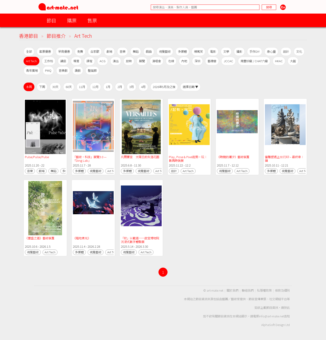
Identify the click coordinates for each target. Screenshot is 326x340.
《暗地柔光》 (82, 238)
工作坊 (48, 61)
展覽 (142, 61)
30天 (55, 87)
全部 (29, 51)
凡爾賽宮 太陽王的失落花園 (140, 157)
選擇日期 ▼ (190, 87)
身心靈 (271, 51)
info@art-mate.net (271, 316)
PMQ (48, 70)
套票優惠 (45, 51)
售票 (92, 20)
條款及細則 (282, 290)
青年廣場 (32, 70)
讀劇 (78, 70)
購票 (72, 20)
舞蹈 (136, 51)
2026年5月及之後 (164, 87)
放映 (129, 61)
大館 (293, 61)
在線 (171, 61)
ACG (102, 61)
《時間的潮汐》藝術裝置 (233, 157)
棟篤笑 (198, 51)
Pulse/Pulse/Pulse (37, 157)
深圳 (197, 61)
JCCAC (228, 61)
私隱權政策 (264, 290)
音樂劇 (63, 70)
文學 (226, 51)
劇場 (109, 51)
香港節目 (28, 35)
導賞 (76, 61)
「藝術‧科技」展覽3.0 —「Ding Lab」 (90, 159)
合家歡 (94, 51)
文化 (299, 51)
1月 (108, 87)
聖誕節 (92, 70)
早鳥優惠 (64, 51)
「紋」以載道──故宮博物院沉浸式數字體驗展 (140, 240)
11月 (82, 87)
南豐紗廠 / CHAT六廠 (254, 61)
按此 (287, 307)
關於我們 (232, 290)
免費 (80, 51)
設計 (286, 51)
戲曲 (149, 51)
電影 (213, 51)
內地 (184, 61)
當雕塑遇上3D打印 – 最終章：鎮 (284, 159)
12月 (95, 87)
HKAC (279, 61)
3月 (131, 87)
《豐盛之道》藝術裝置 (39, 238)
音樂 (122, 51)
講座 (63, 61)
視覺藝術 (165, 51)
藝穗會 (212, 61)
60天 (69, 87)
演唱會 (156, 61)
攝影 (239, 51)
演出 (116, 61)
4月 (143, 87)
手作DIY (254, 51)
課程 (89, 61)
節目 (51, 20)
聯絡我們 (248, 290)
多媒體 (182, 51)
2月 (119, 87)
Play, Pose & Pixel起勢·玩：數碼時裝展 (188, 159)
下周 (42, 87)
